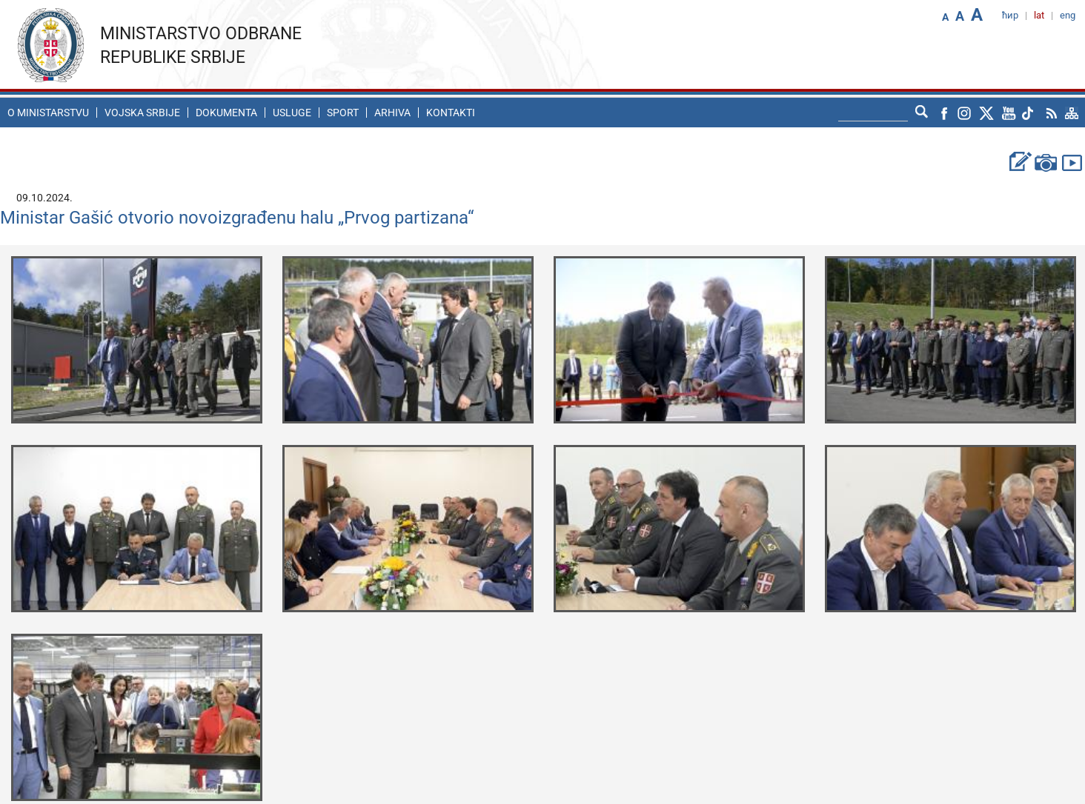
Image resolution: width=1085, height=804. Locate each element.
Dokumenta (226, 112)
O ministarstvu (48, 112)
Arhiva (392, 112)
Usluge (292, 112)
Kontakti (450, 112)
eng (1067, 15)
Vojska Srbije (142, 112)
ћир (1010, 15)
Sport (343, 112)
